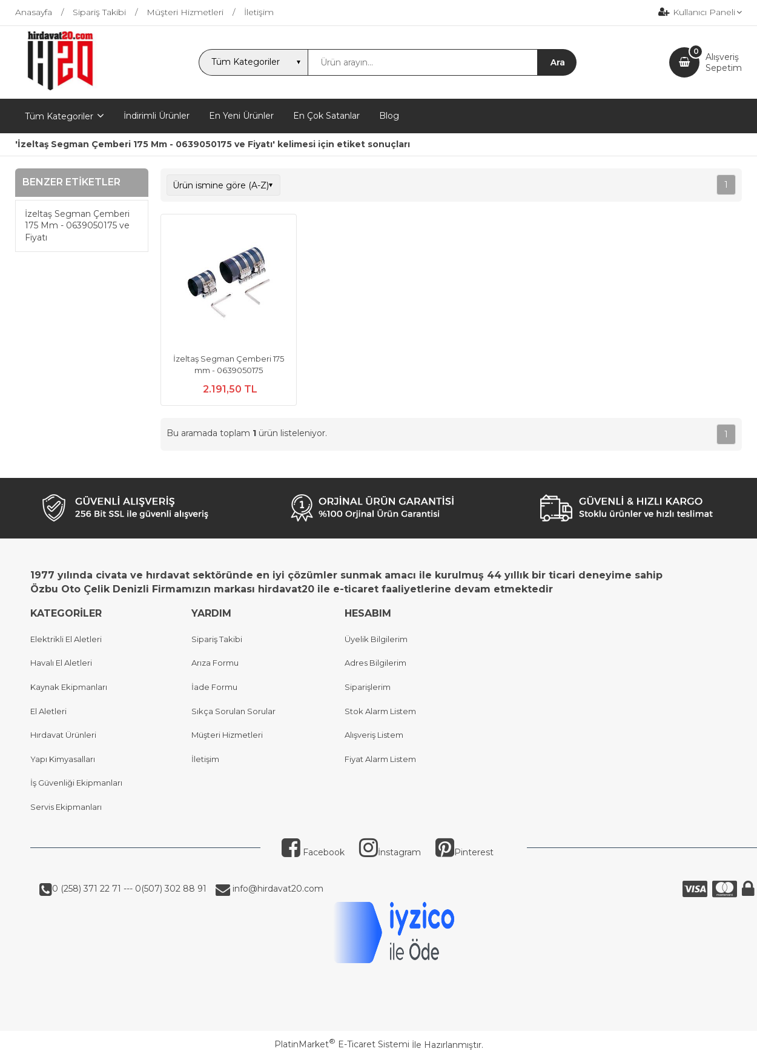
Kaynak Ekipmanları (68, 687)
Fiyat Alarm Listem (380, 759)
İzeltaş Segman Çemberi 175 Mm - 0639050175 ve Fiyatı (77, 225)
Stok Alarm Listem (380, 711)
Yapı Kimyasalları (62, 759)
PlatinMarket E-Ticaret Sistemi (341, 1044)
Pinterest (464, 852)
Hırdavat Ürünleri (63, 735)
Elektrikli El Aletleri (66, 639)
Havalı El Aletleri (61, 663)
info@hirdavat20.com (276, 888)
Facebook (313, 852)
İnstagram (390, 852)
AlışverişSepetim (724, 62)
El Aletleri (48, 711)
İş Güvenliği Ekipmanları (76, 782)
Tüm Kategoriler (59, 116)
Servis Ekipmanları (66, 807)
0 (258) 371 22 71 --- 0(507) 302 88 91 (129, 888)
